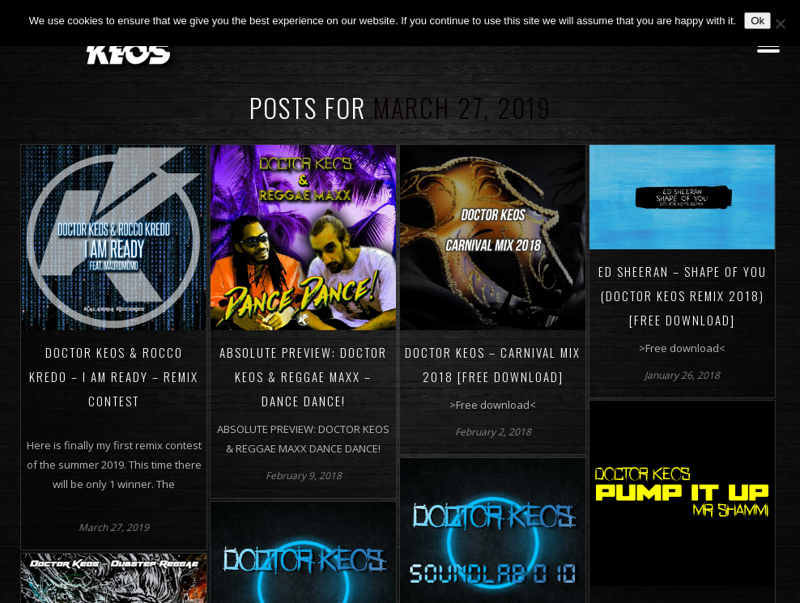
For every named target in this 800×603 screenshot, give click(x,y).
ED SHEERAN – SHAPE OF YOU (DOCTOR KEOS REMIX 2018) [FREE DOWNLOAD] (682, 295)
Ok (757, 21)
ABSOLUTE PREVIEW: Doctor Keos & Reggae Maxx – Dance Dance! (303, 376)
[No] (780, 23)
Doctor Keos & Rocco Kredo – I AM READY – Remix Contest (113, 376)
